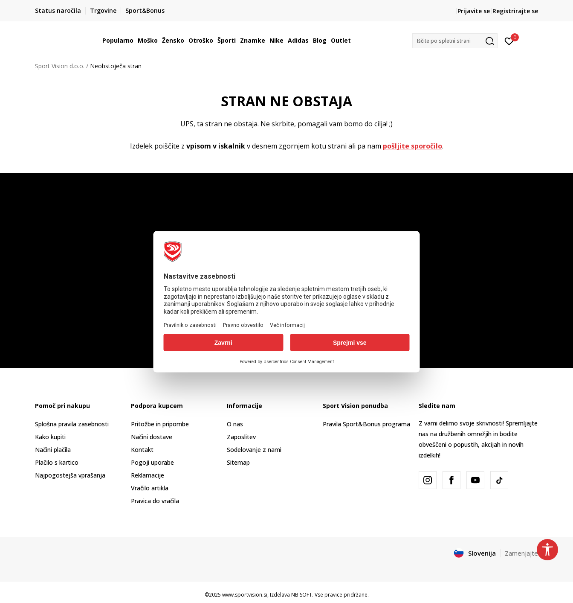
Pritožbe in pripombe (160, 424)
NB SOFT (301, 594)
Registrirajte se (515, 11)
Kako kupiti (50, 437)
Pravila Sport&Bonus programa (366, 424)
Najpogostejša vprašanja (70, 475)
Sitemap (238, 462)
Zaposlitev (241, 437)
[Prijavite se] (509, 40)
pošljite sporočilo (412, 146)
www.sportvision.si (244, 594)
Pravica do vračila (155, 501)
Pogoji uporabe (152, 462)
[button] (455, 40)
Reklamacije (147, 475)
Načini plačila (53, 450)
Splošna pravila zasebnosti (72, 424)
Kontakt (142, 450)
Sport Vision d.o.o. (59, 66)
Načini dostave (151, 437)
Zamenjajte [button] (521, 553)
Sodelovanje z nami (254, 450)
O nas (235, 424)
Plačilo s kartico (56, 462)
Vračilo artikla (149, 488)
